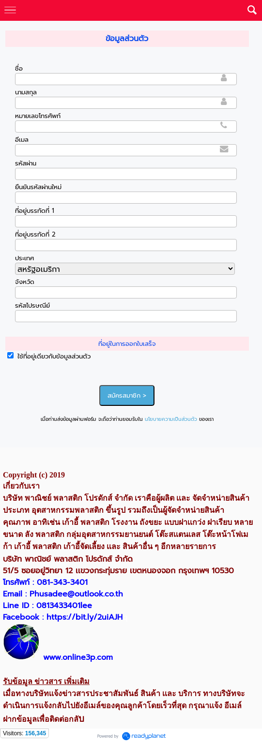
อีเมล (22, 139)
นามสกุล (26, 92)
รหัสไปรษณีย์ (32, 305)
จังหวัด (24, 281)
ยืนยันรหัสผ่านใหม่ (38, 187)
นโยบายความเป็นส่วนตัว (171, 419)
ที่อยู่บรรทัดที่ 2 (35, 234)
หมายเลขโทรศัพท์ (38, 115)
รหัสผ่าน (25, 163)
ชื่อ (19, 68)
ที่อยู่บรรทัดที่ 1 (34, 210)
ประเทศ (24, 258)
